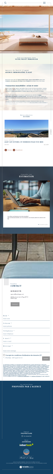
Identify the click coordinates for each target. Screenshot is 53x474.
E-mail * (7, 338)
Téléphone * (9, 331)
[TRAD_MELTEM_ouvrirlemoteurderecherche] (5, 3)
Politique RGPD (39, 463)
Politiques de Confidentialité (23, 376)
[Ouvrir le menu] (44, 3)
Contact (51, 132)
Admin (29, 463)
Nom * (6, 315)
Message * (8, 346)
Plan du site (16, 463)
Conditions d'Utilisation (36, 376)
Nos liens (33, 463)
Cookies (45, 463)
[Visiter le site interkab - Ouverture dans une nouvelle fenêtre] (26, 445)
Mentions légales (23, 463)
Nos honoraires (9, 463)
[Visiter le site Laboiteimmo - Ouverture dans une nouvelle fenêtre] (26, 469)
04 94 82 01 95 (16, 291)
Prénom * (7, 323)
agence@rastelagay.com (17, 294)
